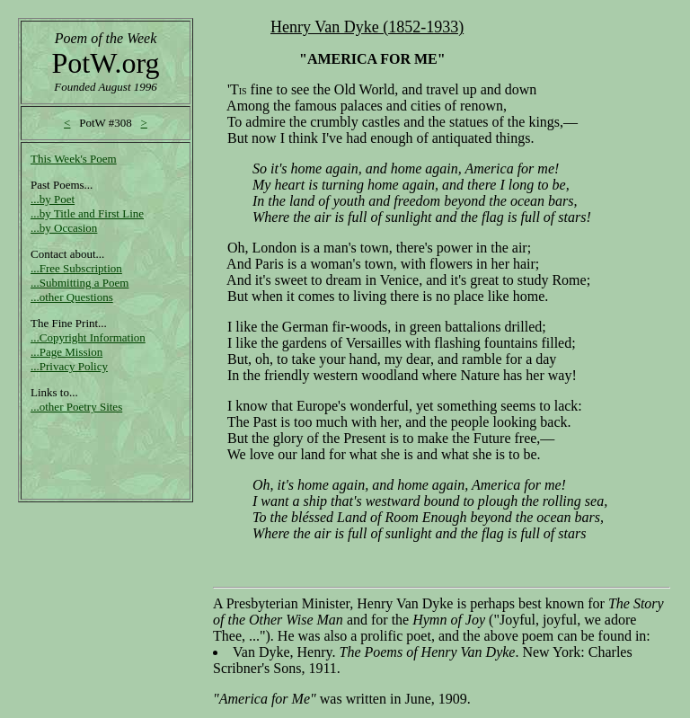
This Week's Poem (74, 158)
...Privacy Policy (69, 366)
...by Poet (53, 199)
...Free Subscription (76, 268)
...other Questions (72, 297)
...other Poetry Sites (76, 406)
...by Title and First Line (87, 213)
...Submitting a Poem (79, 282)
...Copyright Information (88, 337)
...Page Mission (66, 352)
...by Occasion (64, 228)
